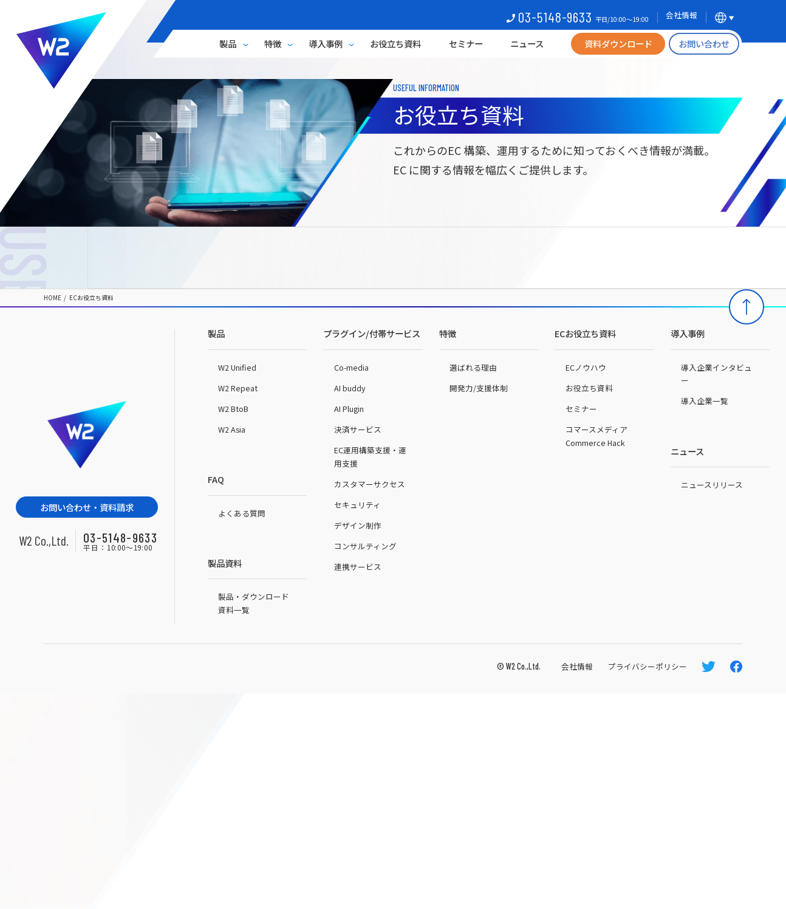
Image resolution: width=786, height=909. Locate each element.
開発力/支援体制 (478, 388)
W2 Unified (237, 367)
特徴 (272, 43)
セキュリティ (357, 504)
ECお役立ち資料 (91, 298)
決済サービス (357, 429)
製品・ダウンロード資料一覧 (253, 603)
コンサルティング (365, 546)
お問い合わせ (704, 43)
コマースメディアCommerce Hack (596, 436)
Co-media (351, 367)
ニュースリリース (712, 484)
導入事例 (326, 43)
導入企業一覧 (704, 400)
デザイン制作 (357, 525)
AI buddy (350, 388)
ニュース (527, 43)
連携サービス (357, 566)
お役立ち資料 (395, 43)
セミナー (466, 43)
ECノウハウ (586, 367)
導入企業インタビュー (716, 374)
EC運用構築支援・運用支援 (370, 456)
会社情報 (577, 666)
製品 (227, 43)
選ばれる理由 (473, 367)
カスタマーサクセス (369, 484)
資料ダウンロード (618, 43)
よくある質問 (241, 513)
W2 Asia (231, 429)
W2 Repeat (238, 388)
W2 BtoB (233, 408)
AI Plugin (349, 408)
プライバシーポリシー (647, 666)
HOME (52, 298)
